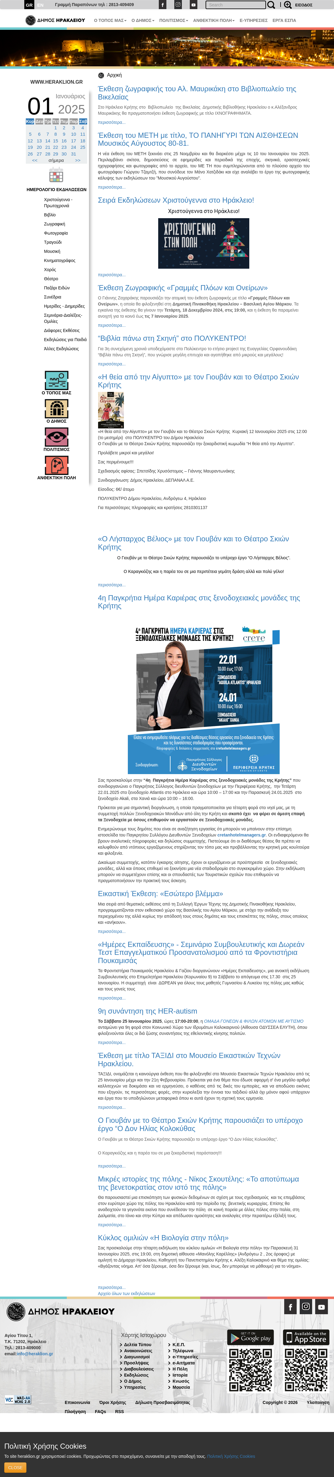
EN (40, 5)
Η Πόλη (179, 1369)
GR (29, 5)
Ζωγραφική (54, 224)
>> (78, 160)
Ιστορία (179, 1375)
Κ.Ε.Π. (178, 1344)
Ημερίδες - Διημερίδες (64, 306)
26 (30, 153)
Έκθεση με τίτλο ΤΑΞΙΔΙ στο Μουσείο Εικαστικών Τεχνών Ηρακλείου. (189, 1059)
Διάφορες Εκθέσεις (62, 330)
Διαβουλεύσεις (139, 1369)
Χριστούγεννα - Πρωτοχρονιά (58, 202)
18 (82, 140)
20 (39, 147)
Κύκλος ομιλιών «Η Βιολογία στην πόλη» (163, 1238)
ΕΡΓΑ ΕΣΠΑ (284, 20)
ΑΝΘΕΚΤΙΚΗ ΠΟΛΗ (214, 20)
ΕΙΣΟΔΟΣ (303, 5)
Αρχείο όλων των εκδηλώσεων (126, 1293)
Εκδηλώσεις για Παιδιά (65, 339)
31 (73, 153)
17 (73, 140)
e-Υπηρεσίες (185, 1356)
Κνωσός (180, 1381)
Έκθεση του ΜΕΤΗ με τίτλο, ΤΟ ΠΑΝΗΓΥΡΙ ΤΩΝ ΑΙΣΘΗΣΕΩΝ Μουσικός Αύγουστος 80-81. (198, 139)
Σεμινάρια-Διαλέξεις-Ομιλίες (63, 318)
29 (55, 153)
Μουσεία (181, 1387)
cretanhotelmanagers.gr (241, 835)
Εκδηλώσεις (136, 1375)
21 (47, 147)
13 (39, 140)
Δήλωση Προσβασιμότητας (162, 1402)
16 (64, 140)
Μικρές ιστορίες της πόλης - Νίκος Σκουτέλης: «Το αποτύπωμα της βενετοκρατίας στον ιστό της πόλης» (198, 1183)
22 (55, 147)
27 (39, 153)
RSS (119, 1411)
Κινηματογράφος (59, 260)
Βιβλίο (50, 214)
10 (73, 134)
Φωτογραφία (56, 233)
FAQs (100, 1411)
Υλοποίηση (318, 1402)
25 (82, 147)
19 (30, 147)
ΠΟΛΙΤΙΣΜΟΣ (174, 20)
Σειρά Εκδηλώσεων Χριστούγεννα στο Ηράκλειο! (176, 200)
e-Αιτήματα (183, 1362)
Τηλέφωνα (182, 1350)
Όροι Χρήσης (112, 1402)
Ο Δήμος (132, 1381)
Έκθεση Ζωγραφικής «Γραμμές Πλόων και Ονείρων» (183, 288)
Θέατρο (51, 278)
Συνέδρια (52, 297)
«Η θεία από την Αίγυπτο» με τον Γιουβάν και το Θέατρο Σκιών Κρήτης (198, 381)
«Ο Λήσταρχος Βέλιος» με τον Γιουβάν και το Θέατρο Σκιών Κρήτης (193, 543)
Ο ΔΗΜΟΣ (142, 20)
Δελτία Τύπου (138, 1344)
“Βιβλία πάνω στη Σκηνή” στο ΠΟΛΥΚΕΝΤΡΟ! (172, 338)
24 (73, 147)
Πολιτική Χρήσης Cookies (231, 1456)
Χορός (50, 269)
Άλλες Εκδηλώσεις (61, 348)
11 (82, 134)
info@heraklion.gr (35, 1353)
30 (64, 153)
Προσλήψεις (136, 1362)
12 (30, 140)
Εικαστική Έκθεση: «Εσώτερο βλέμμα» (160, 893)
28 (47, 153)
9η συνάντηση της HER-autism (147, 1011)
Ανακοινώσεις (138, 1350)
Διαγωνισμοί (137, 1356)
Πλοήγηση (75, 1411)
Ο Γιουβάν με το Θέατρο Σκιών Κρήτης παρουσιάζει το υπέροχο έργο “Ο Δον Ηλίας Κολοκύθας (200, 1124)
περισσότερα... (112, 122)
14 (47, 140)
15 (55, 140)
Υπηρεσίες (135, 1387)
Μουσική (52, 251)
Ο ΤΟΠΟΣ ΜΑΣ (110, 20)
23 (64, 147)
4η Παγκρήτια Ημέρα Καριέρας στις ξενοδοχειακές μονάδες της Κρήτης (199, 602)
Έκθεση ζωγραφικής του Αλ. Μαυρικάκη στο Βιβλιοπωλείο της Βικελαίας (197, 93)
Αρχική (114, 75)
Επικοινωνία (77, 1402)
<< (35, 160)
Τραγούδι (53, 242)
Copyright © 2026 (280, 1402)
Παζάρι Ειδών (57, 287)
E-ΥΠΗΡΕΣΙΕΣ (254, 20)
